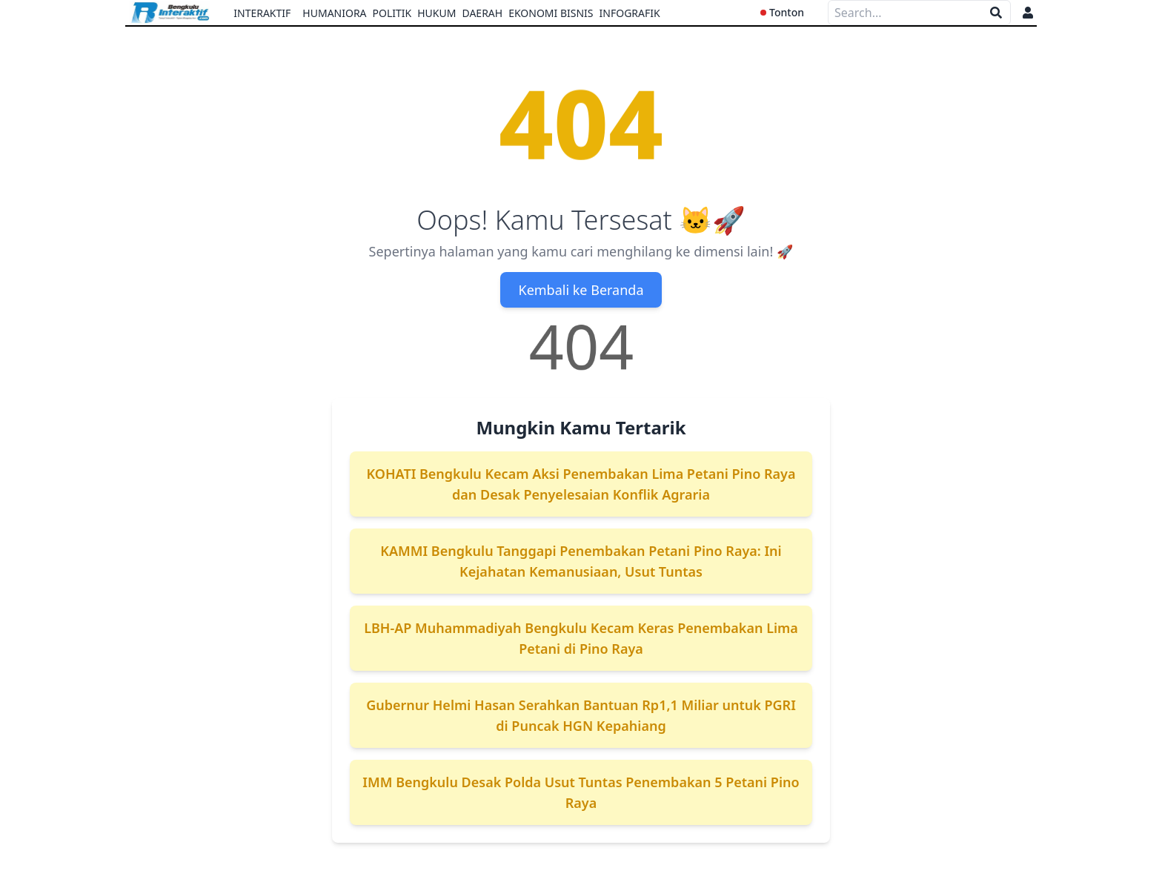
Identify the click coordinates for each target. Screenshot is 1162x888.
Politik (392, 13)
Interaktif (261, 13)
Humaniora (334, 13)
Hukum (436, 13)
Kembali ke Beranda (580, 290)
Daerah (482, 13)
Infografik (630, 13)
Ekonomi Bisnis (550, 13)
